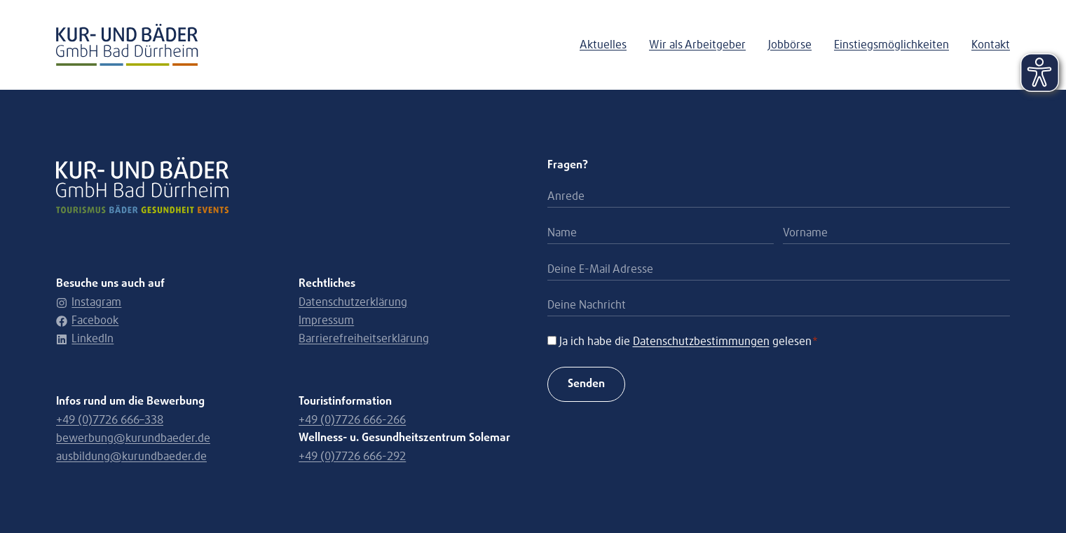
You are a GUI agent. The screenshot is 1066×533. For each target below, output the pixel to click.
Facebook (87, 320)
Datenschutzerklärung (353, 302)
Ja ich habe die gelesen (689, 341)
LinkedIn (85, 338)
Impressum (326, 320)
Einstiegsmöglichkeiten (891, 44)
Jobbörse (790, 44)
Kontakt (990, 44)
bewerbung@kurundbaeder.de (133, 438)
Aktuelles (603, 44)
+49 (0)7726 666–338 (109, 420)
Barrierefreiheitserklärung (364, 338)
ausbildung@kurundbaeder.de (131, 456)
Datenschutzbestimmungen (701, 341)
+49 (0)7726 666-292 (352, 456)
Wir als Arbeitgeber (697, 44)
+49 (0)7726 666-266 (352, 420)
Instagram (88, 302)
